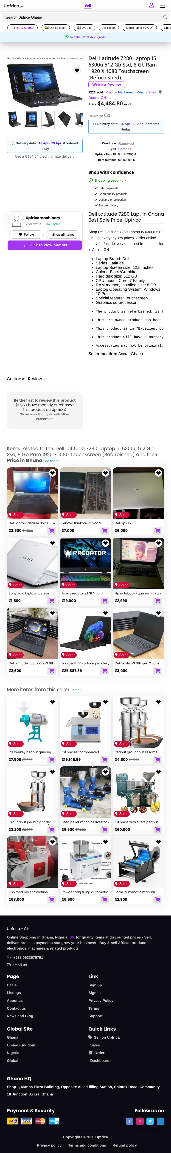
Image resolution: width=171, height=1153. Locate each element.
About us (15, 1001)
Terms (93, 1009)
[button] (151, 5)
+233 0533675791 (25, 958)
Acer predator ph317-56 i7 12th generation (82, 595)
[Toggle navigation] (162, 6)
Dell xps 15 (123, 523)
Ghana (12, 1038)
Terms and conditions (87, 1145)
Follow (26, 234)
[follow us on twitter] (150, 1121)
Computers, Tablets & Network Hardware (66, 58)
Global (12, 1061)
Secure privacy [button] (106, 205)
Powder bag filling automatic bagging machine (85, 894)
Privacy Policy (100, 1001)
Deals (12, 985)
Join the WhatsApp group (85, 37)
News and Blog (20, 1016)
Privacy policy (49, 1145)
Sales (95, 1045)
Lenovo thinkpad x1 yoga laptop (81, 525)
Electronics (31, 58)
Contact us (16, 1009)
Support (95, 1016)
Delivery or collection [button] (110, 199)
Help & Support (22, 27)
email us (17, 965)
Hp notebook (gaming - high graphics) (138, 595)
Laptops (124, 149)
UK (72, 937)
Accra (93, 98)
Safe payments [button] (106, 188)
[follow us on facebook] (129, 1121)
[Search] (85, 17)
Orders (97, 1053)
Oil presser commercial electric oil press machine (82, 754)
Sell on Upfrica (104, 1037)
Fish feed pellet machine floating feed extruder (28, 894)
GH (103, 98)
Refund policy (124, 1145)
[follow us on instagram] (139, 1121)
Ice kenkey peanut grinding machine (30, 754)
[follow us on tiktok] (160, 1121)
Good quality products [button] (111, 194)
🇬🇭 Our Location (55, 27)
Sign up (95, 985)
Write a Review (106, 84)
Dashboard (99, 1061)
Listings (14, 993)
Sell (87, 6)
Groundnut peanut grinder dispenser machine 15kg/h (30, 824)
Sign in (94, 993)
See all (76, 690)
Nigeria (13, 1053)
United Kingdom (21, 1045)
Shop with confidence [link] (111, 173)
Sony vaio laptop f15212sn (29, 593)
